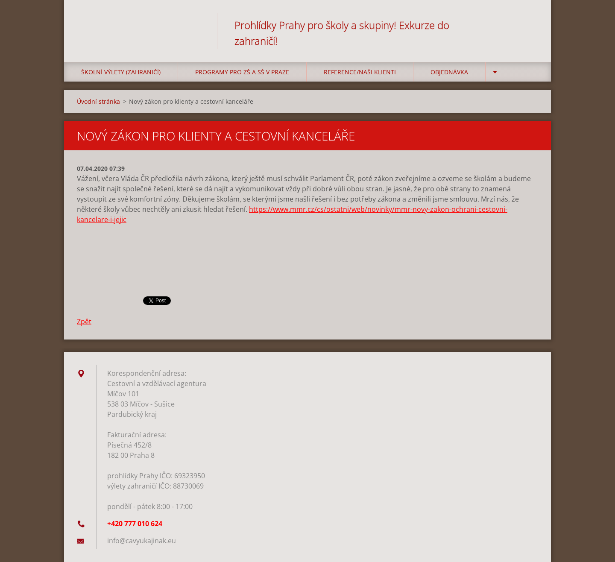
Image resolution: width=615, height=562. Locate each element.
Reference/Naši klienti (360, 72)
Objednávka (449, 72)
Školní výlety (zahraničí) (121, 72)
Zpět (84, 321)
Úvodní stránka (98, 101)
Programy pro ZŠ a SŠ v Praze (242, 72)
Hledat (529, 24)
